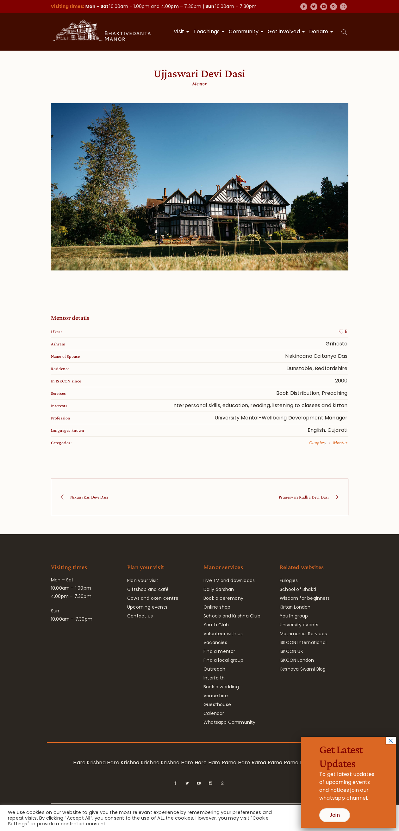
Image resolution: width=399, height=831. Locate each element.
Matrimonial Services (303, 633)
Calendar (213, 713)
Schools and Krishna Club (231, 616)
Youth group (294, 616)
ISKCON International (303, 642)
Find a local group (223, 660)
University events (299, 625)
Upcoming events (147, 607)
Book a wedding (221, 687)
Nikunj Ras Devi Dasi (89, 496)
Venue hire (215, 695)
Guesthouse (217, 704)
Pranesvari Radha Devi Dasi (304, 496)
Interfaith (214, 678)
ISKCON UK (291, 651)
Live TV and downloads (229, 580)
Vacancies (215, 642)
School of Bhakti (298, 589)
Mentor (340, 442)
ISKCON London (297, 660)
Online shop (216, 607)
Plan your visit (142, 580)
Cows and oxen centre (152, 598)
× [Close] (391, 740)
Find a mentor (219, 651)
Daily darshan (218, 589)
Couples (316, 442)
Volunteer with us (223, 633)
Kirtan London (295, 607)
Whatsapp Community (229, 722)
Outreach (214, 669)
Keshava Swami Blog (303, 669)
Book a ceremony (223, 598)
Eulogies (289, 580)
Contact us (140, 616)
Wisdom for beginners (305, 598)
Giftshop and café (148, 589)
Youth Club (216, 625)
